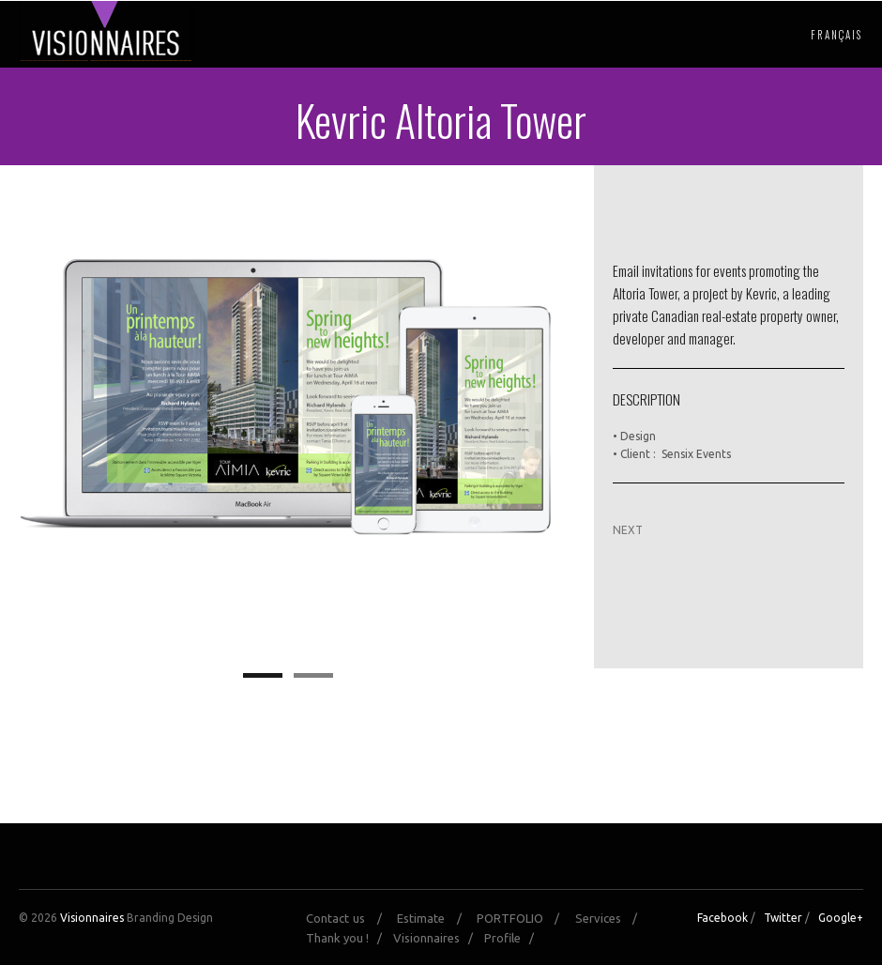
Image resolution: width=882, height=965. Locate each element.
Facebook (722, 917)
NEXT (628, 530)
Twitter (783, 917)
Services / (611, 918)
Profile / (513, 937)
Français (836, 34)
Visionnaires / (437, 937)
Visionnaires (92, 917)
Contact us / (349, 918)
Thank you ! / (348, 937)
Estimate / (435, 918)
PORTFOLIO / (524, 918)
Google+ (840, 917)
